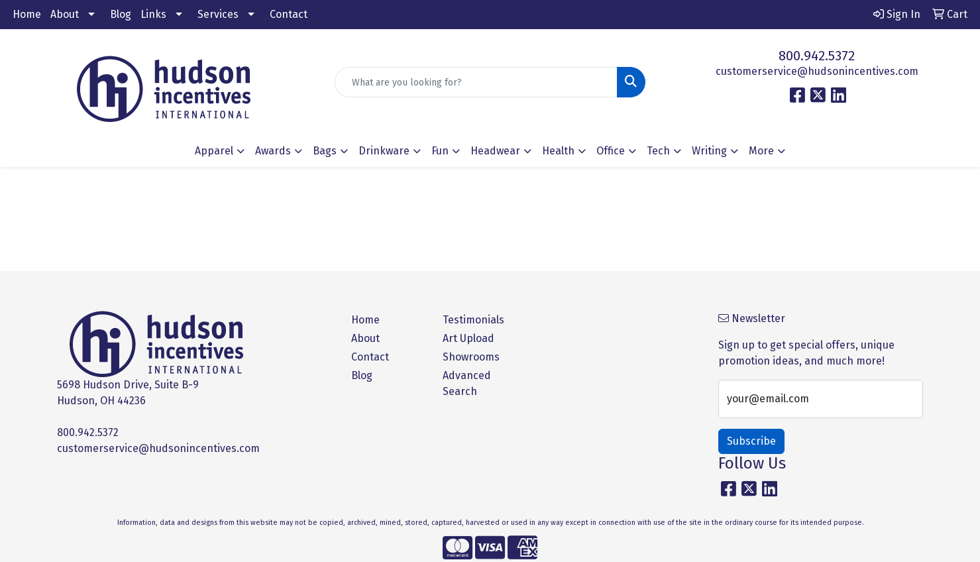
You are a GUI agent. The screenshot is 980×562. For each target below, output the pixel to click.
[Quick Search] (476, 82)
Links (153, 14)
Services (218, 14)
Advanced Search (467, 383)
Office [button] (610, 150)
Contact (288, 14)
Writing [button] (709, 150)
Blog (120, 14)
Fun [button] (440, 150)
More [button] (761, 150)
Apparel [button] (214, 150)
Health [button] (558, 150)
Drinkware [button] (383, 150)
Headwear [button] (495, 150)
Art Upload (468, 338)
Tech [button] (658, 150)
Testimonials (473, 319)
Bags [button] (325, 150)
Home (27, 14)
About (64, 14)
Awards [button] (273, 150)
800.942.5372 (817, 56)
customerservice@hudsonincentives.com (817, 71)
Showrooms (471, 357)
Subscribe (751, 441)
